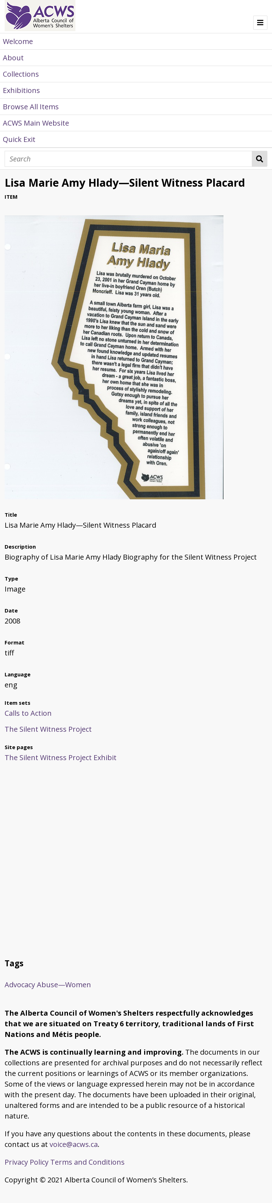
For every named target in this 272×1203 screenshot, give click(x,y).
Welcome (18, 41)
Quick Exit (19, 139)
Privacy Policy (27, 1162)
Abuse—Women (64, 984)
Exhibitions (21, 90)
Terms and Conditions (87, 1162)
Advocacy (20, 984)
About (13, 57)
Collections (21, 74)
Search (259, 159)
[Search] (128, 159)
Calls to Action (28, 713)
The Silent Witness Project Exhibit (61, 757)
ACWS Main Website (36, 123)
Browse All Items (31, 106)
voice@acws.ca (74, 1144)
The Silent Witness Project (48, 729)
